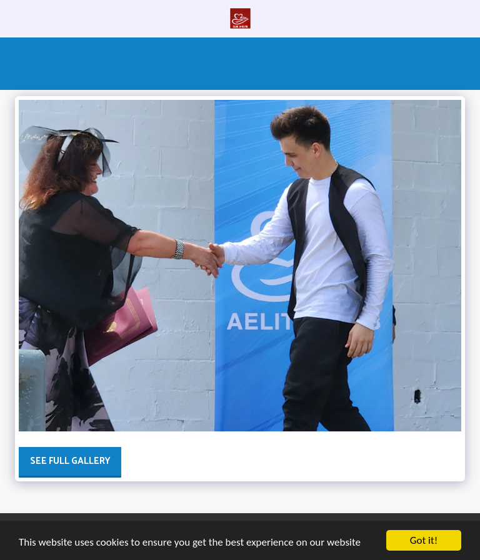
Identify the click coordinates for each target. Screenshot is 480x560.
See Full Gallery (70, 461)
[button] (13, 17)
